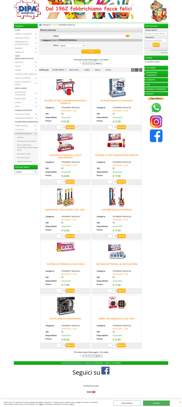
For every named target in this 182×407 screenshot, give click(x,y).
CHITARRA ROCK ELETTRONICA (117, 209)
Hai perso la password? (159, 50)
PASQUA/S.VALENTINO (23, 110)
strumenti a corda (23, 154)
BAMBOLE (19, 48)
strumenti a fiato (23, 157)
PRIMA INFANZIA (21, 126)
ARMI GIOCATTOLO (22, 38)
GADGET (18, 70)
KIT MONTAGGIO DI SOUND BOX (117, 100)
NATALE (18, 102)
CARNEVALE (19, 52)
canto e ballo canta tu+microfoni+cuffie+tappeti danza (27, 147)
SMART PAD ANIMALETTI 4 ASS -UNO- (116, 318)
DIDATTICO (19, 62)
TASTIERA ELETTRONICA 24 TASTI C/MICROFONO (65, 156)
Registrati (164, 52)
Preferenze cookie (91, 385)
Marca (56, 45)
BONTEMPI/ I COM (69, 110)
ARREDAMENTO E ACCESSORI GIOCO (22, 43)
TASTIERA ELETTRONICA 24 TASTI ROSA (65, 264)
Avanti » (99, 63)
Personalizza (127, 403)
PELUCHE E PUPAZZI (22, 114)
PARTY (17, 106)
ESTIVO (18, 66)
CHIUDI (180, 402)
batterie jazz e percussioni (26, 141)
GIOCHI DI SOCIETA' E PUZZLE (23, 83)
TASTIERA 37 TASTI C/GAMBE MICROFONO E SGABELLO (65, 101)
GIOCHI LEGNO (21, 88)
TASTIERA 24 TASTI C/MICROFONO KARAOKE (116, 155)
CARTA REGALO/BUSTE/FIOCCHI (24, 57)
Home (54, 40)
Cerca (55, 36)
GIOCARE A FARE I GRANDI (25, 74)
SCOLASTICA (19, 129)
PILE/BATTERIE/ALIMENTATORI (26, 122)
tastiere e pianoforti (24, 161)
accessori (20, 137)
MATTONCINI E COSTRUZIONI (20, 93)
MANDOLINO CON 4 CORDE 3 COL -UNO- (65, 209)
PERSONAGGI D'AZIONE (24, 118)
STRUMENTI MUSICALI (23, 133)
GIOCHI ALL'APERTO (22, 78)
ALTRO (17, 30)
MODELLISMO (20, 98)
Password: (150, 37)
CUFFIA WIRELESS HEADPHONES (65, 318)
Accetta (156, 403)
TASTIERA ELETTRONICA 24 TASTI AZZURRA (116, 264)
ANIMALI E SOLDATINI (23, 34)
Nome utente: (151, 30)
